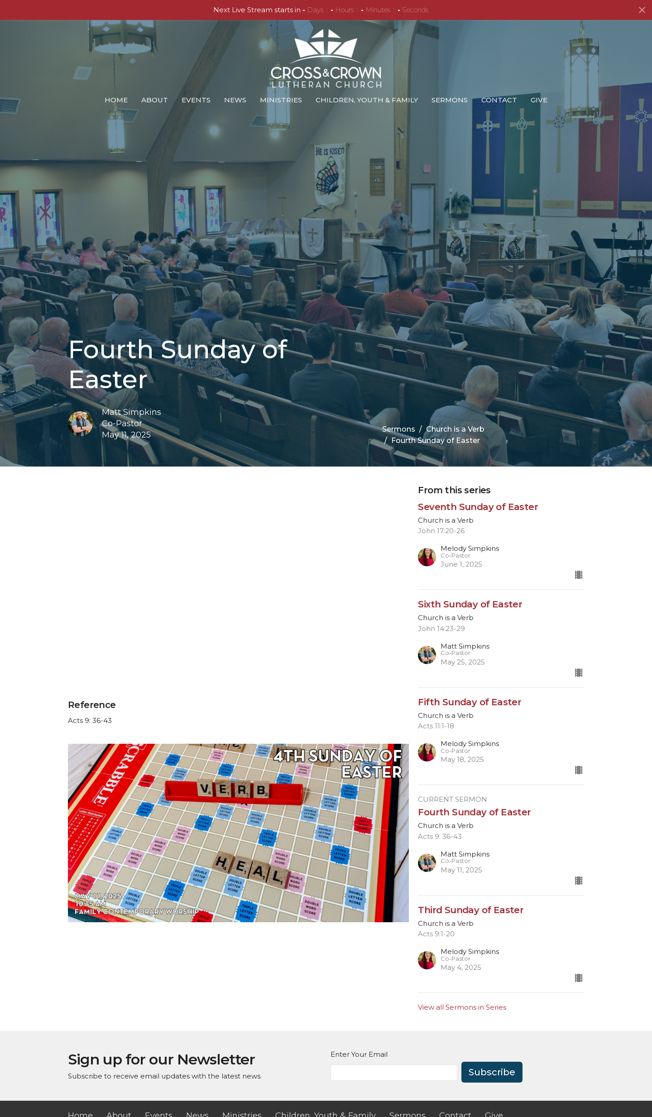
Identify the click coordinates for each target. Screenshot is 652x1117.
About (154, 100)
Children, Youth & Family (367, 100)
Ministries (281, 100)
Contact (499, 100)
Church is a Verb (455, 429)
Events (196, 100)
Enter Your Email (359, 1054)
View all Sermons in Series (462, 1007)
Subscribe (492, 1072)
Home (116, 100)
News (235, 100)
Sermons (449, 100)
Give (539, 100)
